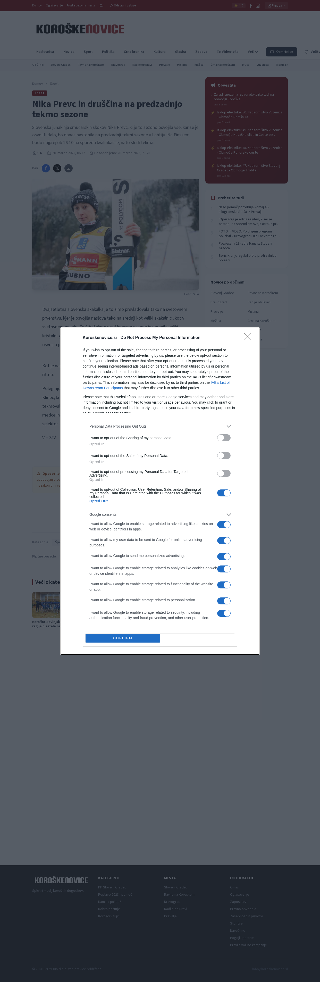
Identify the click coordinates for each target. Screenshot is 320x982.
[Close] (249, 338)
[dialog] (160, 491)
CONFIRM (122, 638)
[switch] (224, 437)
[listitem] (160, 426)
